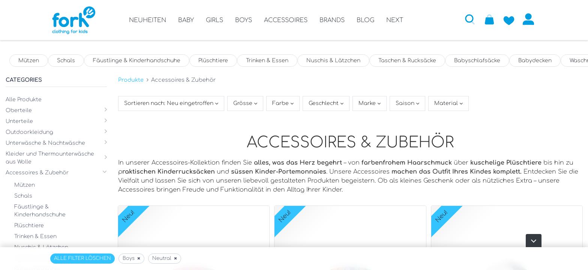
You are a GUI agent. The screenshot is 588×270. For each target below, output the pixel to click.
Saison (406, 103)
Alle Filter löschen (82, 258)
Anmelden (528, 19)
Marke (367, 103)
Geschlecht (324, 103)
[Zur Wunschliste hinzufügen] (508, 19)
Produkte (131, 80)
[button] (469, 19)
